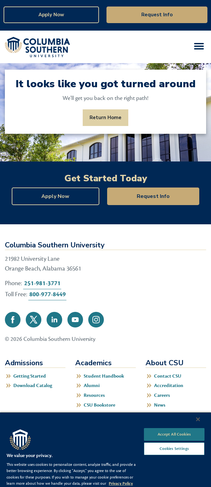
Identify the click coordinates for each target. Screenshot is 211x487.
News (159, 405)
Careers (162, 395)
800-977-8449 (47, 294)
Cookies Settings (174, 448)
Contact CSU (167, 376)
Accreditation (168, 386)
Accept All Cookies (174, 434)
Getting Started (29, 376)
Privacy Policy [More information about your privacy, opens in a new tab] (121, 483)
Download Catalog (32, 386)
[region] (105, 449)
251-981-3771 (42, 283)
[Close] (198, 419)
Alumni (92, 386)
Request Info (157, 14)
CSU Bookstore (99, 405)
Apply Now (51, 14)
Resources (94, 395)
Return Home (105, 117)
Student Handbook (104, 376)
